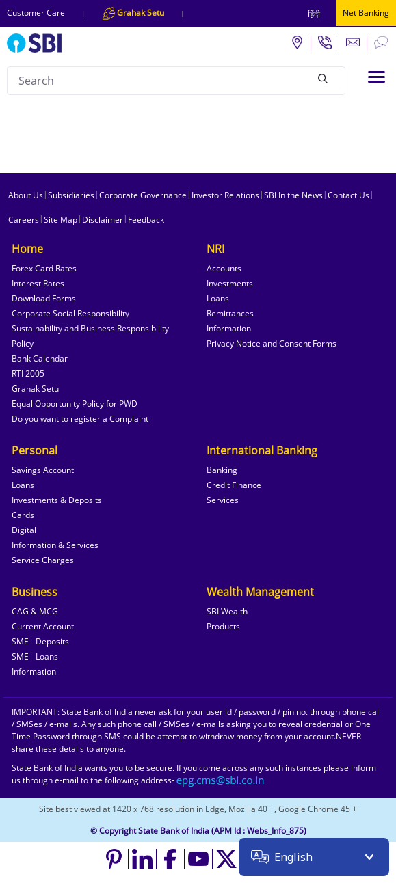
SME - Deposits (40, 641)
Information (229, 328)
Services (223, 500)
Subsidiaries (71, 195)
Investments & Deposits (57, 500)
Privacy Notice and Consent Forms (271, 343)
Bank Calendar (40, 358)
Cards (23, 515)
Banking (222, 470)
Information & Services (55, 545)
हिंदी (314, 14)
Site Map (60, 220)
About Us (25, 195)
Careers (23, 220)
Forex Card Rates (44, 268)
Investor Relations (225, 195)
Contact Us (348, 195)
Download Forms (44, 298)
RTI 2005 (28, 373)
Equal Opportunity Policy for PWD (74, 403)
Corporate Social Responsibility (70, 313)
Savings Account (43, 470)
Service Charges (43, 560)
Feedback (146, 220)
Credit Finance (234, 485)
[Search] (323, 79)
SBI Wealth (227, 611)
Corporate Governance (143, 195)
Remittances (230, 313)
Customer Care (36, 12)
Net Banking (366, 12)
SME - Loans (35, 656)
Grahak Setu (35, 388)
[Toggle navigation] (376, 77)
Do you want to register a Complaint (80, 418)
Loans (218, 298)
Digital (24, 530)
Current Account (43, 626)
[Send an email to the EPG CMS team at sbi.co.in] (220, 780)
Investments (230, 283)
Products (223, 626)
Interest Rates (38, 283)
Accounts (224, 268)
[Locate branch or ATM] (297, 42)
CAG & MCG (35, 611)
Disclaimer (102, 220)
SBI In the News (293, 195)
